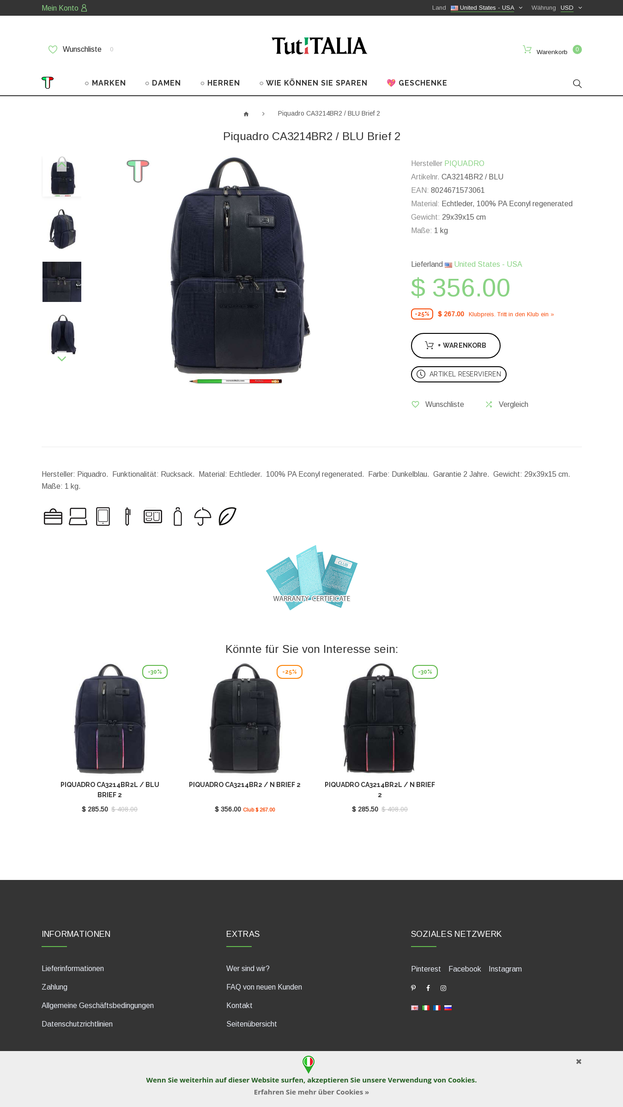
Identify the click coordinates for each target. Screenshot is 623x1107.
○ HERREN (220, 82)
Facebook (464, 968)
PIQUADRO (464, 163)
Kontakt (239, 1005)
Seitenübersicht (251, 1023)
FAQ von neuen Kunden (264, 986)
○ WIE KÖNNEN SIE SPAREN (313, 82)
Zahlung (54, 986)
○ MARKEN (105, 82)
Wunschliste (80, 49)
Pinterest (426, 968)
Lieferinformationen (73, 968)
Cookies (461, 1079)
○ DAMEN (163, 82)
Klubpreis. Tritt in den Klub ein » (511, 313)
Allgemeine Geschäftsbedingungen (98, 1005)
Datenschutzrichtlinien (77, 1023)
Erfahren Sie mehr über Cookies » (311, 1091)
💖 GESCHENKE (417, 82)
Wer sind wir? (248, 968)
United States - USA (483, 264)
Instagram (505, 968)
